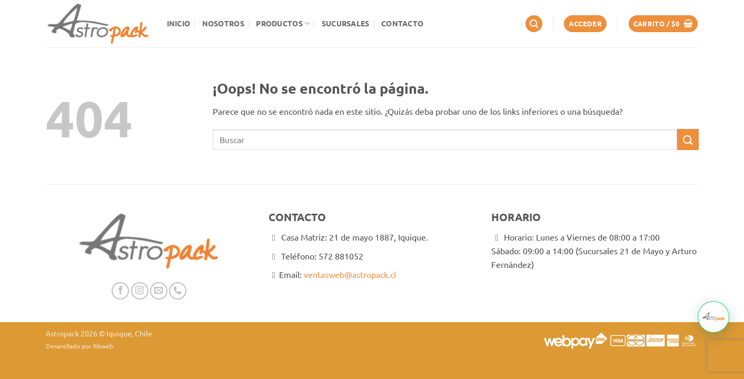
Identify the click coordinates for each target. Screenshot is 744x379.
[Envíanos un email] (158, 291)
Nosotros (223, 23)
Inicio (179, 23)
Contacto (402, 23)
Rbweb (103, 346)
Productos (283, 23)
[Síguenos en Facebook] (120, 291)
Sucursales (346, 23)
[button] (533, 24)
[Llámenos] (177, 291)
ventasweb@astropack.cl (350, 274)
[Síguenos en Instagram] (139, 291)
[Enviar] (687, 139)
